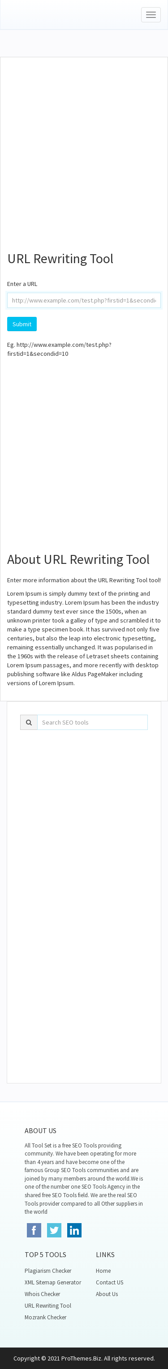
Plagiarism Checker (48, 1271)
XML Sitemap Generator (53, 1282)
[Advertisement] (84, 150)
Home (103, 1271)
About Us (107, 1294)
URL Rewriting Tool (48, 1305)
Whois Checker (42, 1294)
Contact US (109, 1282)
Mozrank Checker (45, 1317)
